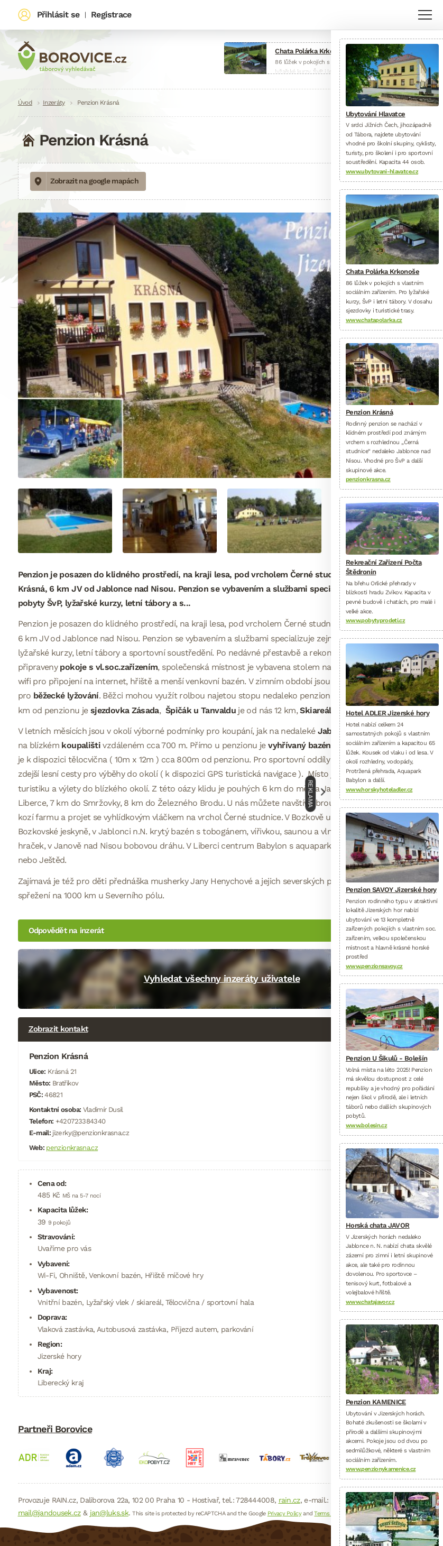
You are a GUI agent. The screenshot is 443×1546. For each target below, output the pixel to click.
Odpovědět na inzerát (66, 930)
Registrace (111, 15)
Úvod (25, 102)
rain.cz (289, 1500)
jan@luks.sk (109, 1512)
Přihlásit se (58, 15)
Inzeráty (54, 102)
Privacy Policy (284, 1513)
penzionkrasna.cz (72, 1148)
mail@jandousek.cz (49, 1512)
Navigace (425, 14)
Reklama (311, 793)
